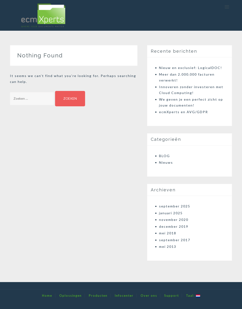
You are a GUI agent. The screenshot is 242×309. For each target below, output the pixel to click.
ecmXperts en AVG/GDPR (183, 112)
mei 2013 (167, 247)
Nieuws (166, 162)
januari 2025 (171, 213)
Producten (98, 295)
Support (171, 295)
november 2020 (173, 220)
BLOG (164, 156)
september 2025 (174, 206)
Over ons (149, 295)
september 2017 (174, 240)
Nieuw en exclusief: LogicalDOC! (190, 68)
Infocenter (124, 295)
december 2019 (173, 226)
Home (47, 295)
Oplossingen (70, 295)
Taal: (193, 295)
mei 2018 (167, 233)
